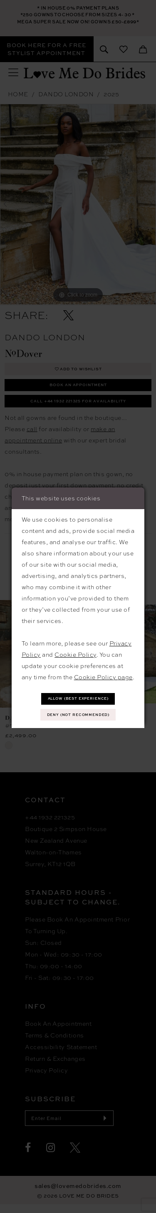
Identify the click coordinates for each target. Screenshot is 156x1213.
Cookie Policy (75, 653)
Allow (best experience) (78, 697)
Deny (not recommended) (78, 715)
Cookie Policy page (103, 675)
